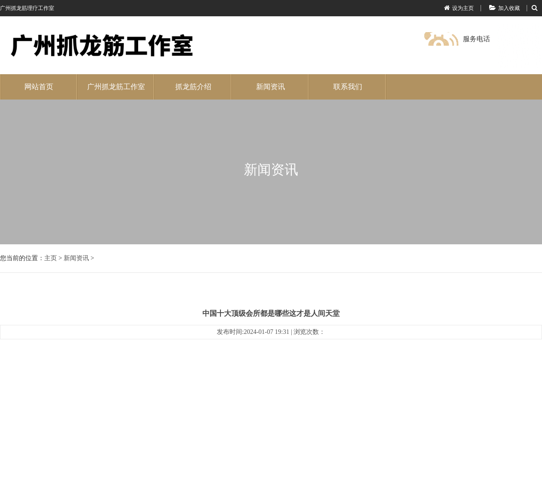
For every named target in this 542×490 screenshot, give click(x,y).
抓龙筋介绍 (193, 86)
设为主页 (459, 8)
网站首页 (38, 86)
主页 (50, 258)
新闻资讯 (270, 86)
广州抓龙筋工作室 (116, 86)
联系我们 (347, 86)
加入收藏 (504, 8)
